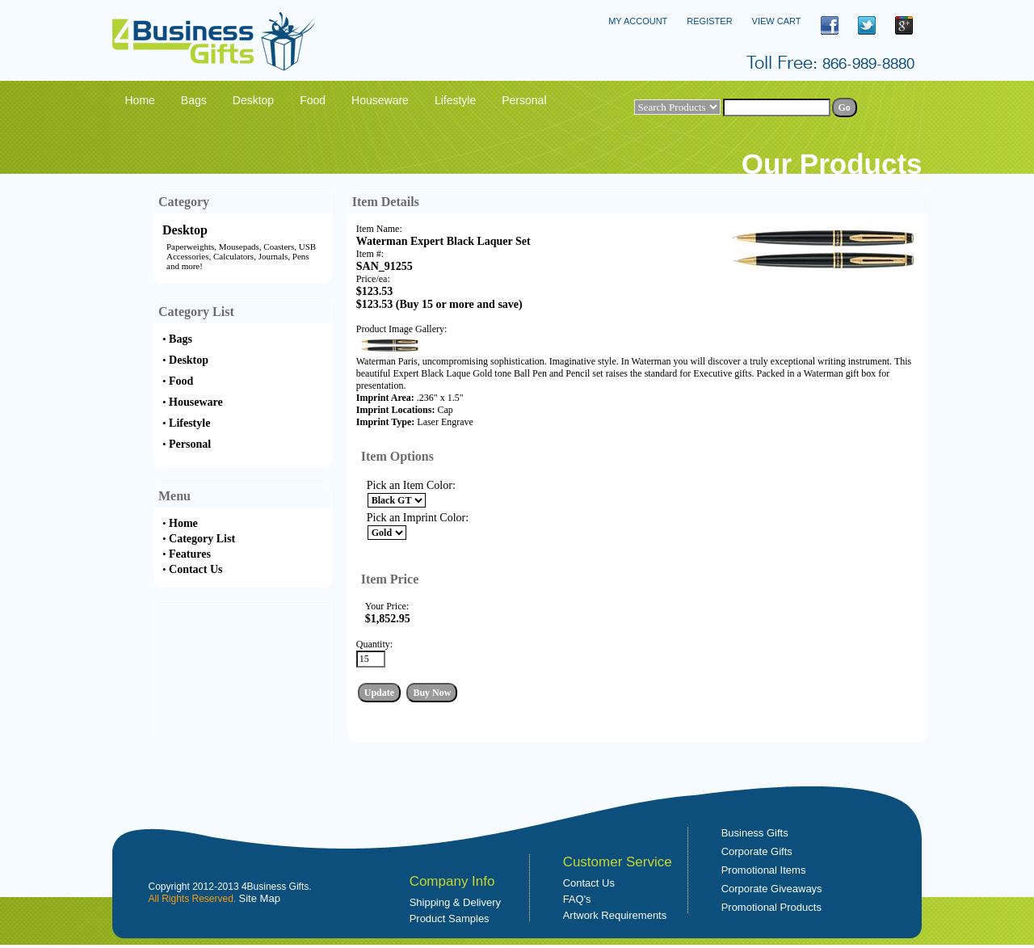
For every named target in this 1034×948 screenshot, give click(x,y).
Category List (202, 539)
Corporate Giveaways (771, 889)
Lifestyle (189, 423)
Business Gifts (754, 833)
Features (190, 554)
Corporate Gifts (756, 851)
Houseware (196, 402)
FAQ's (577, 899)
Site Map (259, 898)
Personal (190, 444)
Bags (180, 339)
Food (181, 381)
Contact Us (196, 569)
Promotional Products (771, 907)
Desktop (185, 230)
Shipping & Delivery (455, 902)
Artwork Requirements (615, 915)
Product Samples (450, 918)
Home (183, 523)
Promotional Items (763, 870)
